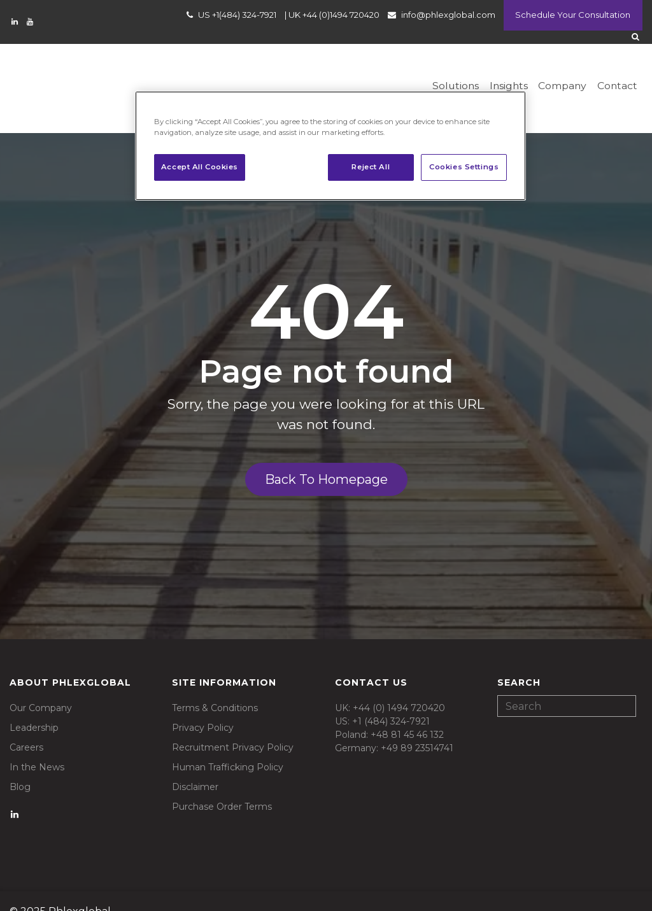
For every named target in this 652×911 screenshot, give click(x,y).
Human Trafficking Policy (227, 743)
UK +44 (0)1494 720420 (332, 15)
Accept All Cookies (199, 166)
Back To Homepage (326, 455)
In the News (37, 743)
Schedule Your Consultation (572, 15)
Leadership (34, 704)
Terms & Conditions (215, 684)
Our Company (41, 684)
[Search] (566, 682)
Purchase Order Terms (222, 783)
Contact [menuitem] (617, 77)
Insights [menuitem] (507, 77)
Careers (26, 724)
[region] (330, 146)
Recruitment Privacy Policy (233, 724)
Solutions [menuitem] (454, 77)
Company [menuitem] (561, 77)
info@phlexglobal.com (446, 15)
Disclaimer (195, 763)
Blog (20, 763)
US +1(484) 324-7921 (235, 15)
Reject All (370, 166)
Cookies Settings (464, 166)
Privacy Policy (203, 704)
